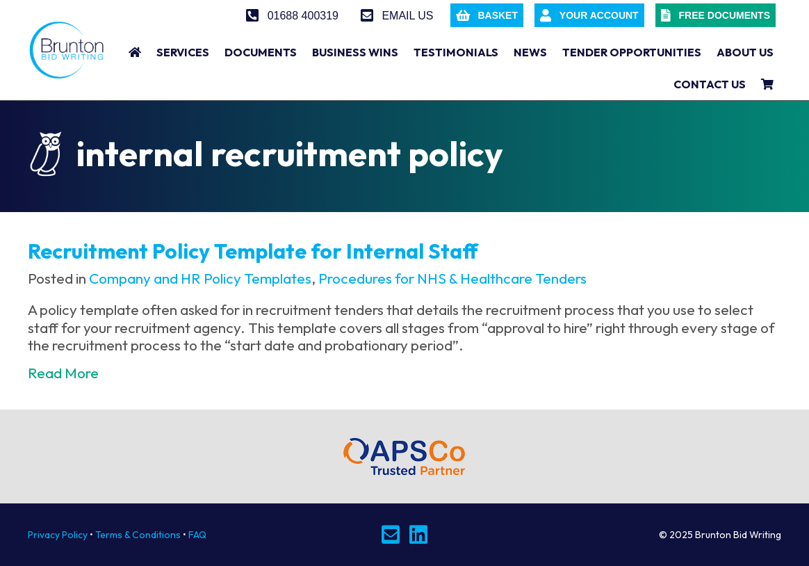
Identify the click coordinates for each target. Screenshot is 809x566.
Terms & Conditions (138, 534)
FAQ (197, 534)
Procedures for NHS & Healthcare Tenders (452, 278)
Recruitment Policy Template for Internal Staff (253, 251)
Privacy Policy (58, 534)
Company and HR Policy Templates (200, 278)
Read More (63, 373)
